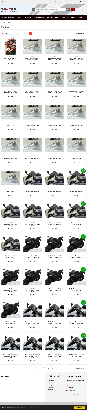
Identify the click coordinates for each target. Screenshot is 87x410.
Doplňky (49, 17)
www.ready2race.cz (78, 405)
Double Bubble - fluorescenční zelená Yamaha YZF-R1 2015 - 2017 (32, 158)
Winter (81, 17)
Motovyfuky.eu (51, 380)
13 (24, 33)
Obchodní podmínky (25, 1)
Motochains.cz (51, 382)
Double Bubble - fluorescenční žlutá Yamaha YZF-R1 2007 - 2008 (10, 356)
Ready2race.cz (51, 387)
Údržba (57, 17)
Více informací (29, 407)
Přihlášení (83, 1)
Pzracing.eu (50, 385)
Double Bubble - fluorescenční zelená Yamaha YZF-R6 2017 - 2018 (32, 93)
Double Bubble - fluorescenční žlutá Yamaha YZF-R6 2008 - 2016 (10, 290)
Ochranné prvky (39, 17)
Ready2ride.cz (51, 389)
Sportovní (9, 22)
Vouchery (40, 1)
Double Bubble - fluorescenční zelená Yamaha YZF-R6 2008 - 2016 (32, 290)
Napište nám (17, 1)
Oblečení (65, 17)
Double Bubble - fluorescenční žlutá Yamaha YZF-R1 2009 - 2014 (10, 224)
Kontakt (11, 1)
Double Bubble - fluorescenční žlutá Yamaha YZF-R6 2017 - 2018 (10, 93)
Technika (19, 17)
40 (30, 33)
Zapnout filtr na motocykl (39, 9)
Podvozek (28, 17)
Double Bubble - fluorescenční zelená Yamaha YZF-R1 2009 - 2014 (32, 224)
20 (27, 33)
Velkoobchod (33, 1)
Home (4, 22)
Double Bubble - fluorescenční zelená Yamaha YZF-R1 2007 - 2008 (32, 356)
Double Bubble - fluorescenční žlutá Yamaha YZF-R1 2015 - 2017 (10, 158)
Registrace (76, 1)
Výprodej (73, 17)
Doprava (7, 1)
